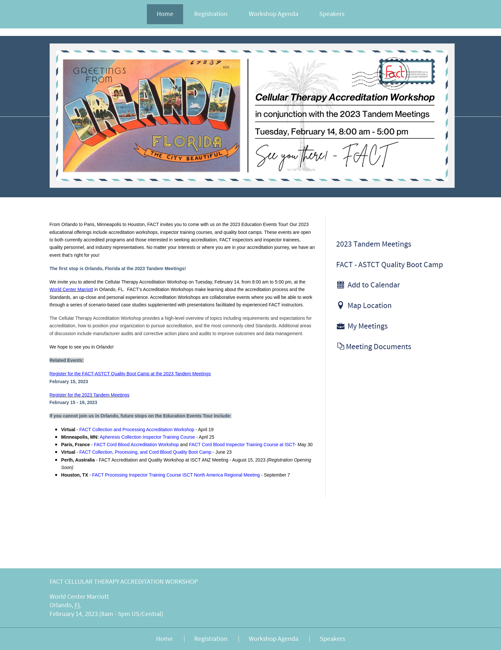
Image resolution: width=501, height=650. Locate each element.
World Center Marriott (71, 289)
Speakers (331, 14)
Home (165, 14)
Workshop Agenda (273, 14)
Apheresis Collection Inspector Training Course (147, 437)
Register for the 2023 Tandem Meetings (90, 395)
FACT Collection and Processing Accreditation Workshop (136, 429)
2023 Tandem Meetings (373, 244)
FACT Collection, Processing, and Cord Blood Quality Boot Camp (145, 452)
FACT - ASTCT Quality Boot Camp (389, 265)
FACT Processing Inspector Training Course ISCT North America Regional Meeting (176, 475)
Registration (210, 14)
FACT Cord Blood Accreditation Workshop (136, 444)
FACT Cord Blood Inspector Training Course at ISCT (242, 444)
